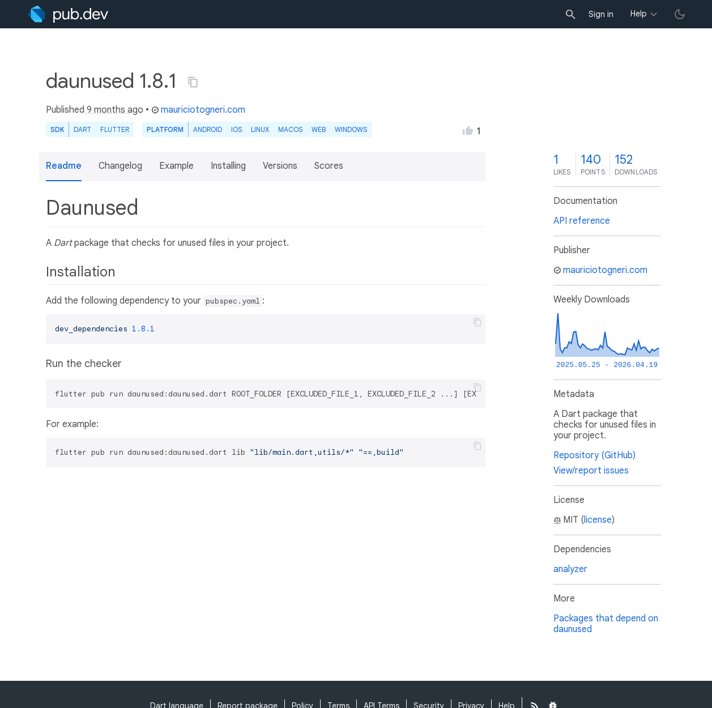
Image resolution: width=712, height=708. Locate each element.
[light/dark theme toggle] (680, 14)
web (319, 129)
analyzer (570, 569)
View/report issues (591, 470)
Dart (82, 129)
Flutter (114, 129)
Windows (351, 129)
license (598, 520)
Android (207, 129)
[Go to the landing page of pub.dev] (68, 14)
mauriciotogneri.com (198, 110)
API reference (581, 221)
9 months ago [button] (115, 110)
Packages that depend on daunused (605, 624)
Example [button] (176, 166)
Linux (260, 129)
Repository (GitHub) (594, 455)
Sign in (601, 14)
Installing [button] (228, 166)
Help (638, 13)
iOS (236, 129)
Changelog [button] (120, 166)
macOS (290, 129)
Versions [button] (280, 166)
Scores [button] (328, 166)
